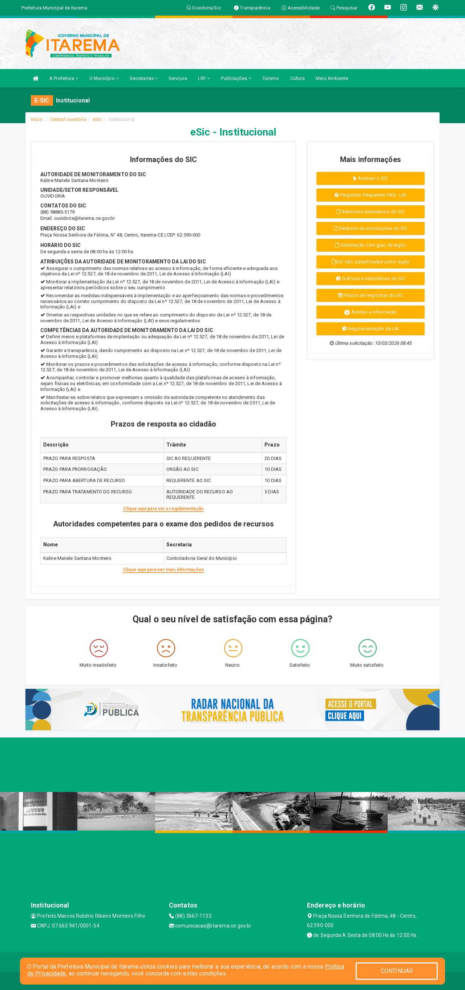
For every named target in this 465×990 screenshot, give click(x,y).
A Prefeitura (63, 78)
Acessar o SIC (370, 178)
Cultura (297, 78)
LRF (204, 78)
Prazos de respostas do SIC (370, 295)
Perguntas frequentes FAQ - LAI (370, 195)
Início (37, 119)
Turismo (270, 78)
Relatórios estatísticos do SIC (370, 211)
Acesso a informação (370, 312)
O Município (104, 78)
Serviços (178, 78)
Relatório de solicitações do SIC (370, 228)
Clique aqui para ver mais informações (163, 569)
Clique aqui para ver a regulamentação (163, 508)
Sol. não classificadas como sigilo (371, 261)
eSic (97, 119)
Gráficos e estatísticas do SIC (370, 278)
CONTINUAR (397, 970)
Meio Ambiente (332, 78)
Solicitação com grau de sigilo (370, 245)
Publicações (236, 78)
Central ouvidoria (68, 119)
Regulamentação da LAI (370, 328)
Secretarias (144, 78)
